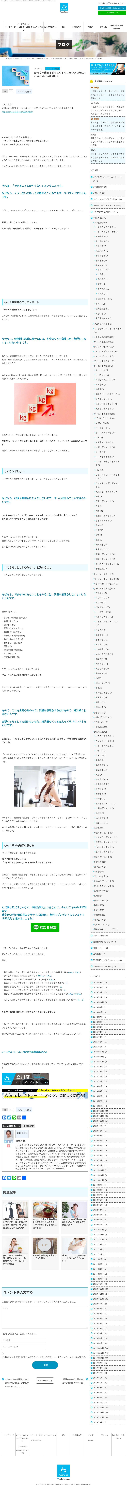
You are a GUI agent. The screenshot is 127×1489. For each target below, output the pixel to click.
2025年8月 (98, 1015)
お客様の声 (77, 29)
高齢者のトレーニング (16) (105, 933)
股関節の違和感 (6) (104, 302)
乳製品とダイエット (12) (106, 495)
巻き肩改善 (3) (102, 259)
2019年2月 (98, 1401)
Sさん (51, 983)
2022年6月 (98, 1203)
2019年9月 (98, 1366)
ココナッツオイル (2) (105, 460)
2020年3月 (98, 1337)
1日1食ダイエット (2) (105, 421)
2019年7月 (98, 1376)
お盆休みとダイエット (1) (107, 840)
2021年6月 (98, 1263)
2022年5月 (98, 1208)
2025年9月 (98, 1010)
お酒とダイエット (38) (105, 450)
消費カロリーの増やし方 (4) (108, 397)
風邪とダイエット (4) (105, 412)
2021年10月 (98, 1243)
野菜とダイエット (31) (105, 557)
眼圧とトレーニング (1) (106, 807)
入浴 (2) (99, 778)
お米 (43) (99, 441)
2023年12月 (98, 1114)
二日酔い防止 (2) (101, 725)
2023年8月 (98, 1134)
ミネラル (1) (101, 759)
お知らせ (91, 1444)
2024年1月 (98, 1109)
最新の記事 (30, 1130)
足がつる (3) (101, 317)
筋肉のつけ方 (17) (102, 894)
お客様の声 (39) (100, 190)
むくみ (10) (100, 633)
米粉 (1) (99, 543)
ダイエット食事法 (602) (104, 417)
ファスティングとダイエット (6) (107, 488)
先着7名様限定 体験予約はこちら (113, 9)
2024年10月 (98, 1065)
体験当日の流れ (36, 1444)
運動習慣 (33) (100, 918)
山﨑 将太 (20, 1144)
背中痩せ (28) (101, 701)
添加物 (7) (100, 529)
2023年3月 (98, 1159)
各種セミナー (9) (100, 951)
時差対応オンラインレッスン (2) (107, 964)
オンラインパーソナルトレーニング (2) (108, 182)
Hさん (48, 979)
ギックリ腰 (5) (103, 273)
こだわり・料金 (36, 29)
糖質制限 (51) (101, 548)
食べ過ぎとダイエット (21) (107, 567)
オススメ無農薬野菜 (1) (104, 345)
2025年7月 (98, 1020)
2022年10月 (98, 1183)
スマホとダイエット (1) (104, 359)
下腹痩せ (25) (101, 648)
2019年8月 (98, 1371)
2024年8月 (98, 1075)
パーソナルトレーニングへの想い (22, 29)
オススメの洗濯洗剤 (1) (104, 340)
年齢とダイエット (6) (103, 860)
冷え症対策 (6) (102, 783)
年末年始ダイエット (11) (106, 845)
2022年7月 (98, 1198)
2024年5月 (98, 1090)
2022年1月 (98, 1228)
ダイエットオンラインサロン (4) (107, 202)
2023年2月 (98, 1164)
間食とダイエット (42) (105, 562)
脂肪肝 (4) (100, 816)
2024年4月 (98, 1094)
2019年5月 (98, 1386)
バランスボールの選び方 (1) (106, 587)
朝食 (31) (99, 514)
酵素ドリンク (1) (103, 553)
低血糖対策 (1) (102, 768)
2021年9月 (98, 1248)
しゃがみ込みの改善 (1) (106, 230)
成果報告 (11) (99, 957)
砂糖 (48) (99, 533)
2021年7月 (98, 1258)
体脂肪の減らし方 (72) (105, 383)
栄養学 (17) (99, 875)
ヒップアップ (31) (103, 615)
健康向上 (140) (100, 735)
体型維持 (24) (101, 662)
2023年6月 (98, 1144)
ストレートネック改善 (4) (107, 235)
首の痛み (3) (102, 297)
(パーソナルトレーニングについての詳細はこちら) (24, 1055)
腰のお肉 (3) (101, 710)
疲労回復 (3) (101, 797)
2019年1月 (98, 1406)
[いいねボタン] (5, 95)
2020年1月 (98, 1346)
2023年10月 (98, 1124)
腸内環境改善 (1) (103, 312)
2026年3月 (98, 991)
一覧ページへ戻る (45, 1384)
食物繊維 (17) (101, 572)
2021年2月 (98, 1282)
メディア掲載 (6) (100, 939)
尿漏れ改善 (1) (102, 254)
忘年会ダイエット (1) (105, 850)
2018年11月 (98, 1416)
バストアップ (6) (103, 610)
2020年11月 (98, 1297)
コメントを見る (24, 95)
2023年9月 (98, 1129)
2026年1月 (98, 1001)
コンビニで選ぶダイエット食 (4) (107, 467)
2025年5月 (98, 1030)
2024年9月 (98, 1070)
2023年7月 (98, 1139)
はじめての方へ (50, 29)
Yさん (70, 976)
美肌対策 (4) (99, 909)
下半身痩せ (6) (102, 643)
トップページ (8, 29)
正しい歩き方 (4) (101, 880)
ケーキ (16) (100, 455)
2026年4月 (98, 986)
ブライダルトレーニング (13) (106, 627)
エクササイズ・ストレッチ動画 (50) (108, 334)
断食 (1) (99, 509)
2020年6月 (98, 1322)
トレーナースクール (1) (104, 577)
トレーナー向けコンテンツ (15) (107, 209)
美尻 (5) (99, 691)
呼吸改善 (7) (101, 249)
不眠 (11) (99, 763)
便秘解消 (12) (101, 773)
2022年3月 (98, 1218)
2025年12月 (98, 1006)
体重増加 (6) (101, 388)
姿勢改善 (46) (101, 677)
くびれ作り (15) (102, 601)
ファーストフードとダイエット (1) (107, 480)
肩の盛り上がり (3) (104, 696)
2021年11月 (98, 1238)
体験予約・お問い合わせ (118, 29)
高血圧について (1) (102, 928)
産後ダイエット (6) (104, 402)
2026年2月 (98, 996)
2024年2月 (98, 1104)
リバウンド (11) (102, 378)
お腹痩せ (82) (101, 596)
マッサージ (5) (102, 373)
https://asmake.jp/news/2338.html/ (17, 115)
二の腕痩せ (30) (102, 652)
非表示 (24, 1136)
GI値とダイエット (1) (103, 327)
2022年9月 (98, 1188)
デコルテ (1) (101, 606)
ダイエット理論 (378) (103, 369)
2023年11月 (98, 1119)
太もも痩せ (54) (102, 672)
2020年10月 (98, 1302)
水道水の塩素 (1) (103, 787)
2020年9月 (98, 1307)
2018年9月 (98, 1426)
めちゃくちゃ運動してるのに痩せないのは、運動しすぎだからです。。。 (17, 1386)
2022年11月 (98, 1178)
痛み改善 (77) (101, 269)
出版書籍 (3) (99, 831)
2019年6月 (98, 1381)
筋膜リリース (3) (101, 904)
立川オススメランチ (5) (104, 889)
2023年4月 (98, 1154)
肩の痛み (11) (103, 282)
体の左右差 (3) (102, 240)
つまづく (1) (101, 754)
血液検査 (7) (99, 913)
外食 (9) (99, 500)
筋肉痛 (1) (98, 899)
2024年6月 (98, 1085)
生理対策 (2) (101, 792)
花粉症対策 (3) (102, 821)
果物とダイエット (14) (105, 519)
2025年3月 (98, 1040)
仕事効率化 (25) (101, 730)
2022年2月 (98, 1223)
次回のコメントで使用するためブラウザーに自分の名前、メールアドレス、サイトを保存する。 (44, 1360)
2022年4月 (98, 1213)
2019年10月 (98, 1361)
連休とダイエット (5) (105, 855)
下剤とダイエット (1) (103, 721)
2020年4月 (98, 1332)
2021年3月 (98, 1277)
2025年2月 (98, 1045)
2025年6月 (98, 1025)
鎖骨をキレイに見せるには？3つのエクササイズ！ (73, 1384)
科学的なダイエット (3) (104, 884)
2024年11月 (98, 1060)
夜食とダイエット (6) (105, 504)
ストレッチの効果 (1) (105, 749)
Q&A (63, 29)
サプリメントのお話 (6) (104, 350)
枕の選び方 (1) (100, 870)
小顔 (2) (99, 681)
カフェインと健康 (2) (105, 744)
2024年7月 (98, 1080)
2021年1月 (98, 1287)
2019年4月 (98, 1391)
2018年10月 (98, 1421)
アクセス (104, 29)
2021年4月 (98, 1272)
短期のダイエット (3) (105, 812)
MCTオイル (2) (102, 426)
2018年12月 (98, 1411)
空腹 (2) (99, 538)
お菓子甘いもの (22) (104, 446)
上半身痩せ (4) (102, 638)
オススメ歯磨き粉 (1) (105, 739)
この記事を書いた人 (12, 1130)
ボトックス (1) (100, 716)
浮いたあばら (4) (103, 686)
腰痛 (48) (101, 287)
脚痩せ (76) (100, 706)
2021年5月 (98, 1267)
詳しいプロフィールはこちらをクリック (58, 1169)
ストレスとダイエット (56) (105, 355)
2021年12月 (98, 1233)
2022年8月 (98, 1193)
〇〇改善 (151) (100, 226)
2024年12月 (98, 1055)
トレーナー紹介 (22, 1450)
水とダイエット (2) (104, 524)
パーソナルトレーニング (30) (106, 582)
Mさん (41, 979)
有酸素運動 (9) (100, 865)
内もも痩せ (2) (102, 667)
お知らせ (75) (99, 196)
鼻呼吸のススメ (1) (104, 322)
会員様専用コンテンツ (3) (104, 945)
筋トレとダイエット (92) (106, 407)
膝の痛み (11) (103, 292)
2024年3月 (98, 1099)
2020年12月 (98, 1292)
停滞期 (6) (100, 393)
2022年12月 (98, 1174)
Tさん (77, 976)
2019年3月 (98, 1396)
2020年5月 (98, 1327)
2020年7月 (98, 1317)
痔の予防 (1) (101, 802)
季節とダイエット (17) (103, 836)
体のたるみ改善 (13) (104, 657)
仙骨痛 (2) (101, 278)
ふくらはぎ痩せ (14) (104, 620)
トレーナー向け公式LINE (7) (105, 215)
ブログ (90, 29)
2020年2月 (98, 1341)
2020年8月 (98, 1312)
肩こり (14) (100, 307)
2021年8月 (98, 1253)
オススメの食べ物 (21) (105, 436)
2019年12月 (98, 1351)
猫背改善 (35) (101, 264)
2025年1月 (98, 1050)
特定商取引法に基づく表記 (22, 1455)
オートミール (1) (103, 431)
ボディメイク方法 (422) (104, 592)
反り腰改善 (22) (102, 244)
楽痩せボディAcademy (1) (104, 970)
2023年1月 (98, 1169)
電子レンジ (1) (102, 826)
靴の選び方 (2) (100, 923)
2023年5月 (98, 1149)
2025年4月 (98, 1035)
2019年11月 (98, 1356)
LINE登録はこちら (113, 14)
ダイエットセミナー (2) (104, 364)
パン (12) (99, 473)
